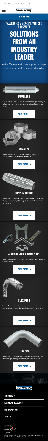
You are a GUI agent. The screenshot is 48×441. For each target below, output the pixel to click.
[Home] (24, 10)
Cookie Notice (26, 437)
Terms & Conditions (20, 436)
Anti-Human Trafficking (35, 436)
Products (10, 395)
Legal (8, 416)
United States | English (16, 4)
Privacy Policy (8, 436)
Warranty (7, 437)
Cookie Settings (16, 437)
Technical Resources (13, 402)
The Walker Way (11, 409)
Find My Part (24, 16)
